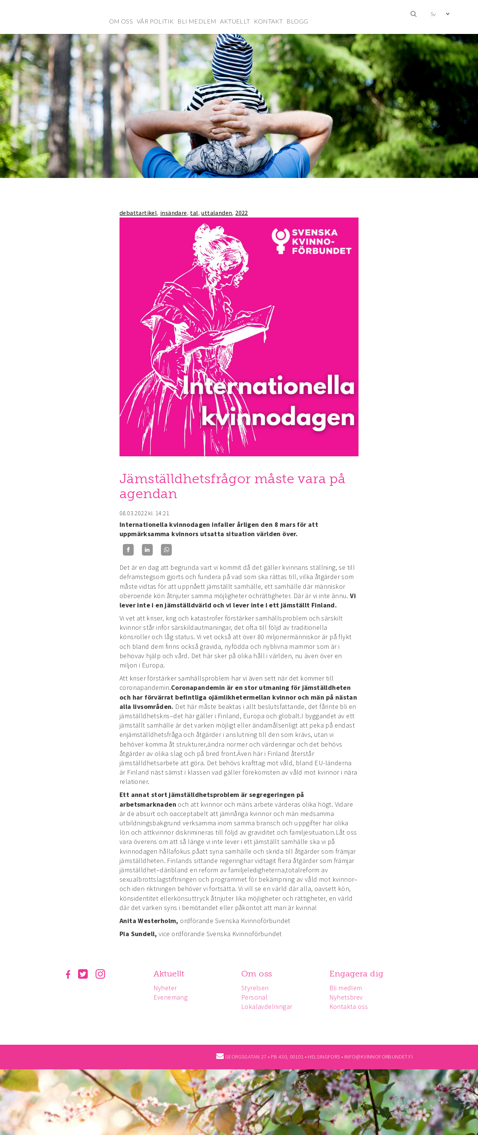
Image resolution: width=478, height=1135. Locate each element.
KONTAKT (268, 21)
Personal (254, 997)
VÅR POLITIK (155, 21)
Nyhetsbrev (346, 997)
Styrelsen (255, 988)
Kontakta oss (348, 1006)
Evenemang (170, 997)
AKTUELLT (235, 21)
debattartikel (138, 212)
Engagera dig (356, 974)
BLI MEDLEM (196, 21)
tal (194, 212)
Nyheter (165, 988)
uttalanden (216, 212)
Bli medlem (345, 988)
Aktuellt (168, 974)
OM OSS (121, 21)
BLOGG (297, 21)
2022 (241, 212)
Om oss (256, 974)
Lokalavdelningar (266, 1006)
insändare (173, 212)
